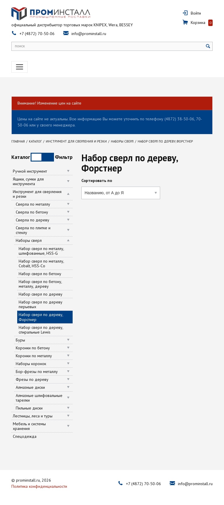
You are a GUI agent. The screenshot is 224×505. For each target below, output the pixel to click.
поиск (20, 45)
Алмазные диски (30, 387)
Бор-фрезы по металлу (37, 371)
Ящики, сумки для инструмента (28, 181)
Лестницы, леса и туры (32, 416)
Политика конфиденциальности (39, 485)
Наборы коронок (31, 363)
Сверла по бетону (32, 212)
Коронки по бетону (33, 347)
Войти (196, 13)
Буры (20, 340)
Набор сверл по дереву (40, 294)
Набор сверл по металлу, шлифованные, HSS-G (41, 251)
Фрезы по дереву (32, 379)
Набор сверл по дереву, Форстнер (41, 317)
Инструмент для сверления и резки (37, 194)
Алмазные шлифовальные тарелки (39, 398)
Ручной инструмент (30, 171)
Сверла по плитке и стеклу (33, 230)
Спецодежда (24, 436)
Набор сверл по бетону (40, 273)
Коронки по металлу (34, 355)
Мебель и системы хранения (29, 426)
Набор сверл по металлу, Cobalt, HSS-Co (41, 263)
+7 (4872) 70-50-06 (37, 33)
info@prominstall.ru (88, 33)
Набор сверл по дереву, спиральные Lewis (41, 330)
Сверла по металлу (33, 204)
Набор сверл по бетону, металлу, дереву (40, 284)
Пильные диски (29, 408)
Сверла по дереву (32, 220)
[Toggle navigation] (19, 67)
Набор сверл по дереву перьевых (40, 304)
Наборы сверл (29, 240)
